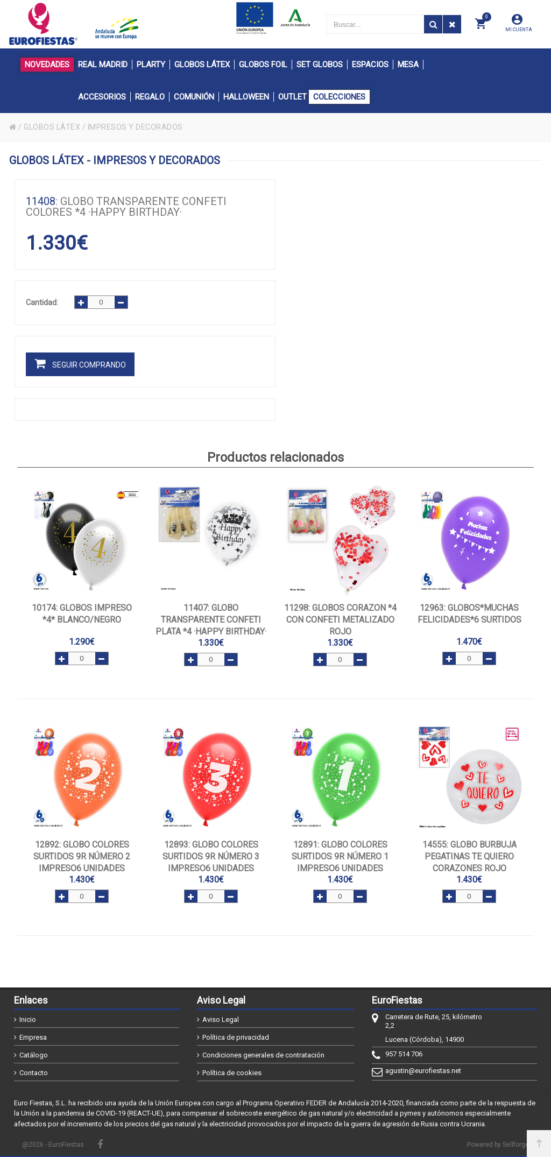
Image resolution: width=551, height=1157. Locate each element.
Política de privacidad (235, 1037)
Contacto (33, 1073)
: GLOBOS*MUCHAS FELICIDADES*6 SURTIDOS (469, 614)
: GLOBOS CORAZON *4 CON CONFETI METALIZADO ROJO (340, 620)
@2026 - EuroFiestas (53, 1144)
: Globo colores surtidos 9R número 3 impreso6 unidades (211, 856)
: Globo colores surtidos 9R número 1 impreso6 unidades (340, 856)
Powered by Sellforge (498, 1144)
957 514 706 (403, 1054)
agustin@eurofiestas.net (423, 1071)
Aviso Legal (220, 1019)
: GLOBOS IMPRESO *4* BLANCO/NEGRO (82, 614)
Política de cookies (232, 1073)
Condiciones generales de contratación (263, 1055)
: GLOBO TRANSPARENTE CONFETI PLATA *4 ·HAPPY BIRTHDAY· (211, 620)
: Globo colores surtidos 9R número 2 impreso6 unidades (81, 856)
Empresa (33, 1037)
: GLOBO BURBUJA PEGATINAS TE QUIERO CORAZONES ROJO (469, 856)
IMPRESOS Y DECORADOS (135, 127)
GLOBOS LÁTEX (52, 127)
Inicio (27, 1019)
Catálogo (33, 1055)
